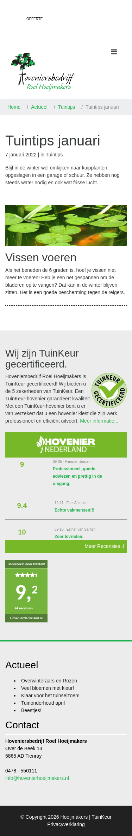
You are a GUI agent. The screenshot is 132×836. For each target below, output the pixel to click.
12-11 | (61, 503)
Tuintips (66, 107)
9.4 (22, 505)
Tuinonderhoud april (43, 703)
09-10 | (61, 529)
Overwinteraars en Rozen (49, 680)
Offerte (34, 19)
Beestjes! (31, 710)
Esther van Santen (81, 529)
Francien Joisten (77, 462)
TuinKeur (101, 817)
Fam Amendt (77, 503)
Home (13, 107)
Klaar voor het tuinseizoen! (50, 695)
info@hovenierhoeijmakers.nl (37, 778)
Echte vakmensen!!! (74, 510)
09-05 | (59, 462)
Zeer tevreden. (69, 536)
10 (22, 532)
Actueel (39, 107)
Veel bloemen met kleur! (47, 688)
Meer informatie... (99, 421)
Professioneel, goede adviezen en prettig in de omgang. (77, 476)
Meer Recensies (104, 546)
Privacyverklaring (66, 824)
